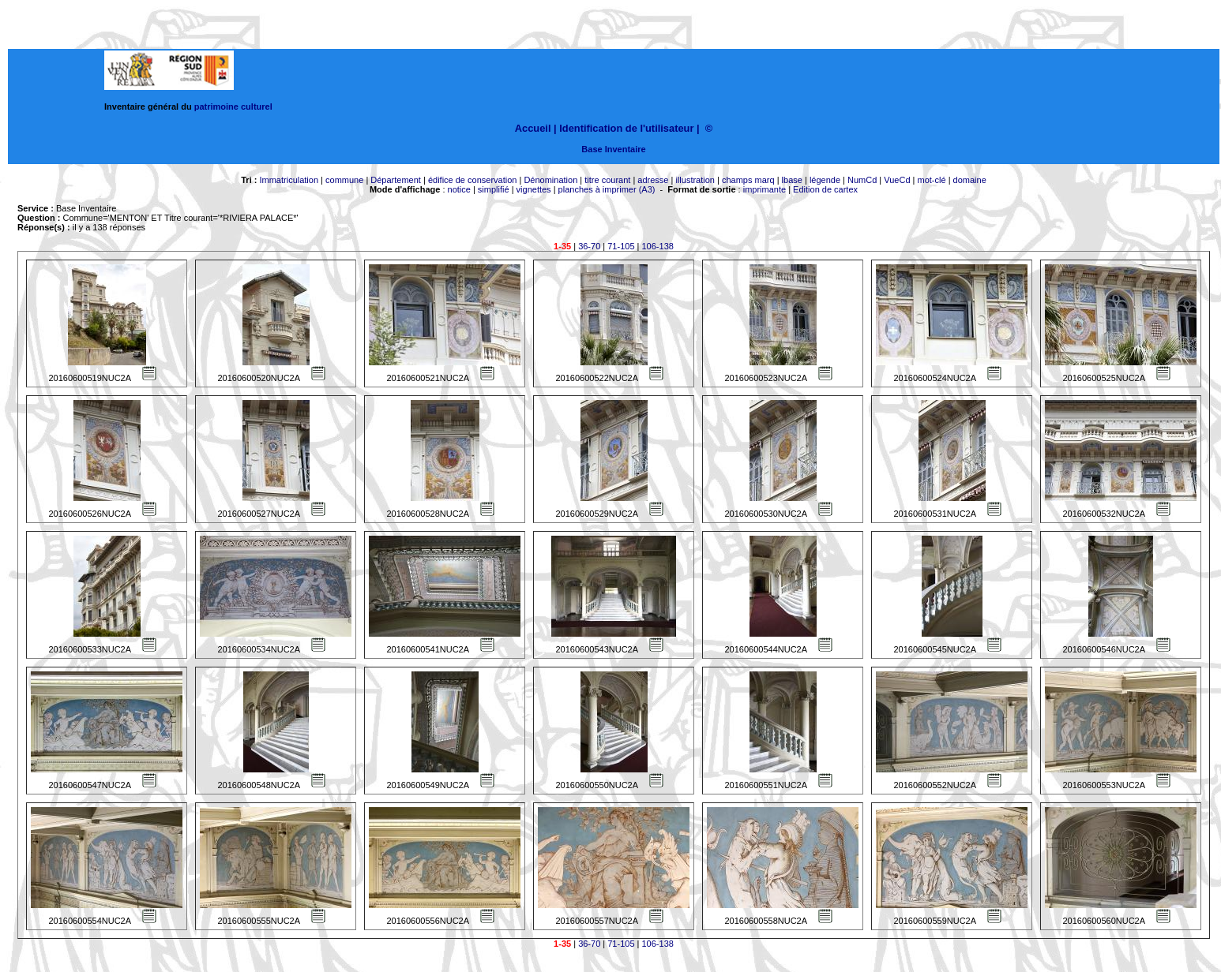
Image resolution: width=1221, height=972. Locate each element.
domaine (969, 180)
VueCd (897, 180)
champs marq (748, 180)
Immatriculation (288, 180)
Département (395, 180)
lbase (792, 180)
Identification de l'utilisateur (626, 128)
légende (825, 180)
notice (459, 189)
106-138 (658, 246)
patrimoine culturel (233, 106)
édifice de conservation (472, 180)
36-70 (589, 246)
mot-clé (932, 180)
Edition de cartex (825, 189)
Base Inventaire (613, 149)
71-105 (620, 246)
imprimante (764, 189)
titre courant (607, 180)
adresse (652, 180)
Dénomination (550, 180)
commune (344, 180)
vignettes (534, 189)
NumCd (862, 180)
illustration (695, 180)
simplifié (493, 189)
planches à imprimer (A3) (607, 189)
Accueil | (536, 128)
